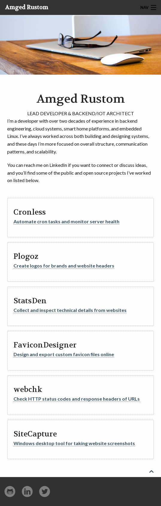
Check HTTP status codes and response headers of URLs (76, 399)
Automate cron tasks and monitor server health (66, 221)
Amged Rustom (26, 7)
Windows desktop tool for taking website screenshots (74, 443)
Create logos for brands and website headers (63, 265)
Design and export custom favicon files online (63, 354)
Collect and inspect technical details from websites (70, 310)
